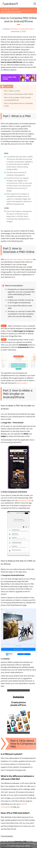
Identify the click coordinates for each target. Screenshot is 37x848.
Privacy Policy (20, 846)
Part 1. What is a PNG (12, 91)
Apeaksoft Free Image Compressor (18, 259)
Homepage (5, 9)
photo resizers (21, 383)
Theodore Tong (17, 29)
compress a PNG (24, 500)
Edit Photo (15, 9)
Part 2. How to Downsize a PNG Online (18, 94)
